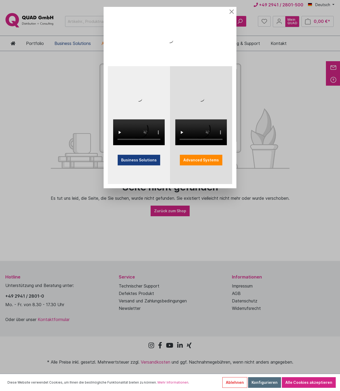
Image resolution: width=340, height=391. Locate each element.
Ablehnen (235, 382)
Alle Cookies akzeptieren (308, 382)
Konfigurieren (265, 382)
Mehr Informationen (173, 382)
